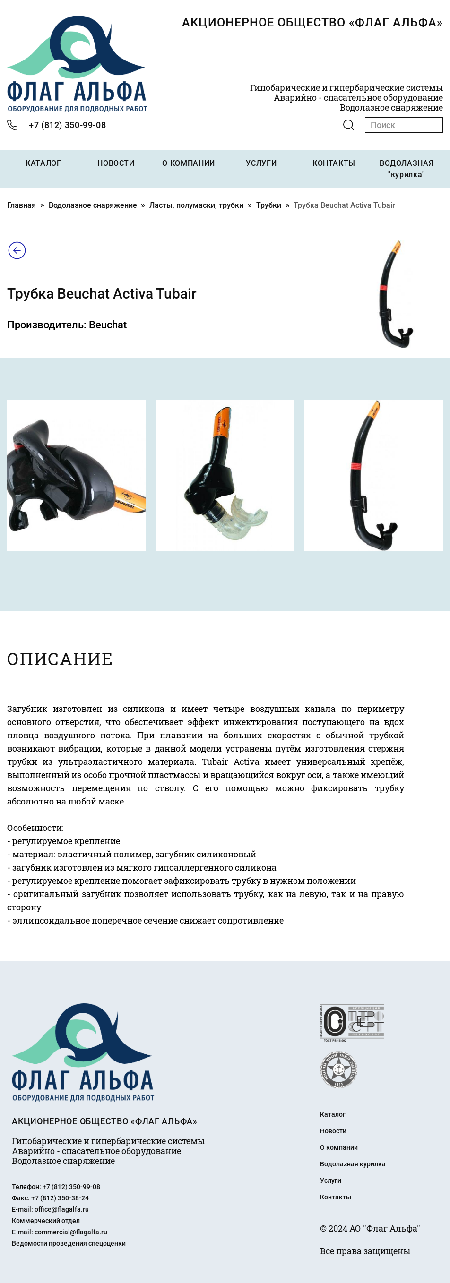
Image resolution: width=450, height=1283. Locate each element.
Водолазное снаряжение (93, 205)
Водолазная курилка (353, 1164)
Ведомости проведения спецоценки (69, 1243)
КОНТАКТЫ (333, 163)
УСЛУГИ (261, 163)
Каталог (333, 1114)
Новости (333, 1131)
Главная (21, 205)
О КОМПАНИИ (188, 163)
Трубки (268, 205)
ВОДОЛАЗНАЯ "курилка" (406, 169)
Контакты (335, 1197)
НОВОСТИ (115, 163)
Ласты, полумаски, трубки (196, 205)
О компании (339, 1147)
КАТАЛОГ (43, 163)
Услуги (330, 1180)
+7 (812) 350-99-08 (67, 125)
